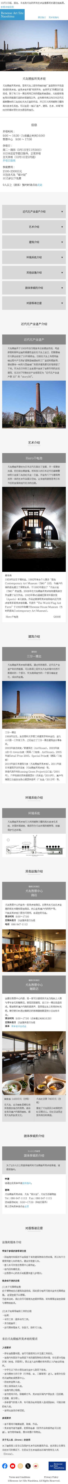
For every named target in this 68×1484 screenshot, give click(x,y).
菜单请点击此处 (18, 1026)
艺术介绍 (34, 227)
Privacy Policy (51, 1477)
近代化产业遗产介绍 (34, 211)
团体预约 (26, 1183)
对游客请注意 (34, 303)
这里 (26, 1206)
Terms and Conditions (19, 1477)
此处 (39, 185)
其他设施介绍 (34, 272)
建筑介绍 (34, 242)
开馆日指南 (9, 160)
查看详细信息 (7, 7)
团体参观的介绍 (34, 288)
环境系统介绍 (34, 257)
